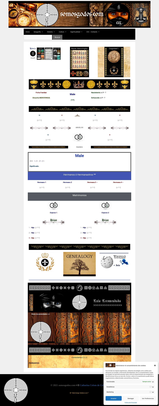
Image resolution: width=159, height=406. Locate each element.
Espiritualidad (77, 32)
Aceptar (113, 398)
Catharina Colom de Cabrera (94, 385)
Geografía (39, 32)
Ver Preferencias (148, 398)
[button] (155, 365)
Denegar (131, 398)
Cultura (63, 32)
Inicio (28, 32)
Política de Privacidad (131, 402)
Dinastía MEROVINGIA (41, 98)
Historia (52, 32)
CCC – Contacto (94, 32)
